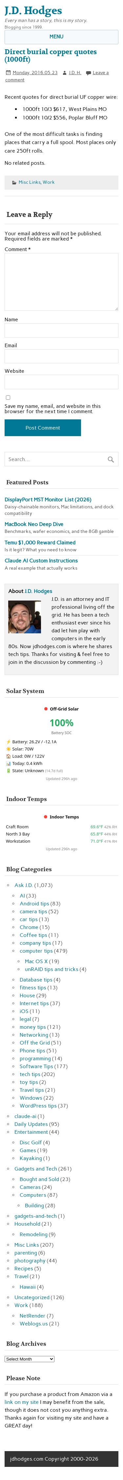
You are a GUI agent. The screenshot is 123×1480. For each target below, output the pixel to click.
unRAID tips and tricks (51, 969)
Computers (33, 1195)
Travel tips (32, 1090)
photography (30, 1261)
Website (14, 371)
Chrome (29, 927)
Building (34, 1205)
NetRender (33, 1316)
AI (22, 896)
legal (25, 1019)
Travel (21, 1276)
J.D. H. (75, 72)
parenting (25, 1253)
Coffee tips (33, 935)
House (27, 995)
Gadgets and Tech (35, 1169)
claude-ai (25, 1116)
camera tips (33, 911)
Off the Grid (35, 1043)
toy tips (29, 1082)
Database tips (36, 980)
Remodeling (34, 1234)
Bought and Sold (39, 1179)
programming (35, 1058)
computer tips (36, 951)
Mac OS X (36, 961)
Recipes (23, 1268)
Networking (34, 1035)
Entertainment (31, 1132)
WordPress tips (38, 1106)
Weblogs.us (34, 1324)
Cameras (30, 1187)
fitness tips (33, 987)
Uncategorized (32, 1297)
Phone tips (32, 1050)
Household (27, 1224)
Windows (31, 1098)
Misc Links (29, 182)
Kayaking (31, 1158)
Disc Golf (31, 1142)
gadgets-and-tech (35, 1216)
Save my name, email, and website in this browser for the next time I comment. (53, 409)
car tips (29, 919)
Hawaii (28, 1287)
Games (28, 1150)
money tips (33, 1027)
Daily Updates (31, 1124)
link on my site (22, 1402)
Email (11, 345)
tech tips (30, 1074)
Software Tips (36, 1066)
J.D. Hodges (38, 591)
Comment (18, 249)
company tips (35, 943)
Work (49, 182)
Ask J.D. (23, 885)
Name (11, 319)
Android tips (34, 903)
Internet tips (34, 1003)
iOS (24, 1011)
